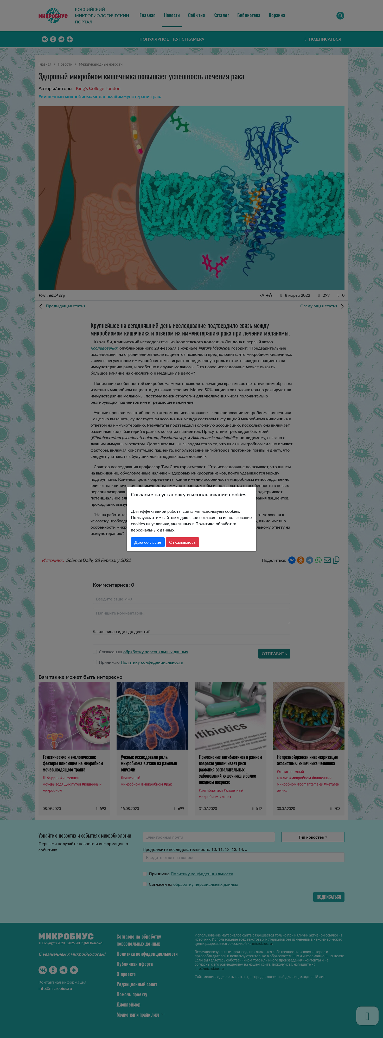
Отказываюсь (182, 542)
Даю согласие (147, 542)
